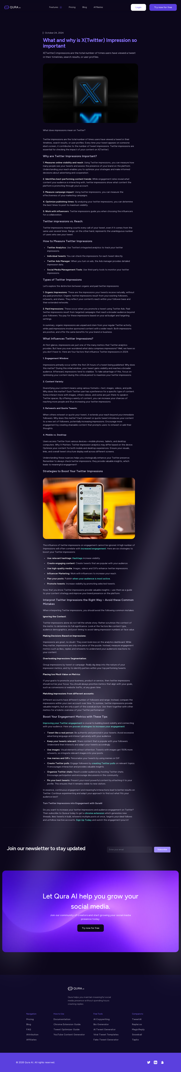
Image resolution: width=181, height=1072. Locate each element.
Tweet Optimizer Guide (67, 1029)
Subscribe (162, 849)
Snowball (137, 1034)
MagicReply (138, 1029)
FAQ (28, 1029)
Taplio (135, 1039)
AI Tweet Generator (104, 1029)
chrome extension (94, 813)
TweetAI (136, 1019)
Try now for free (163, 7)
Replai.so (137, 1024)
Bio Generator (101, 1024)
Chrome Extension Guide (67, 1024)
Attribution (32, 1034)
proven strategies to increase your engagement (99, 726)
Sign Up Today (84, 820)
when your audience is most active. (91, 578)
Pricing (72, 7)
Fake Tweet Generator (106, 1039)
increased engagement (93, 548)
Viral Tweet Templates (106, 1034)
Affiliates (98, 7)
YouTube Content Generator (69, 1034)
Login (138, 7)
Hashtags (77, 558)
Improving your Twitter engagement (62, 723)
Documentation (62, 1019)
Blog (84, 7)
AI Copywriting (101, 1019)
